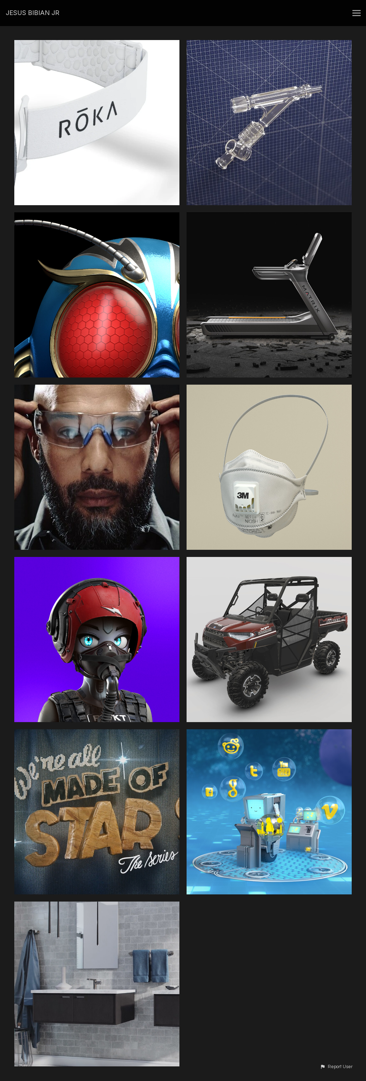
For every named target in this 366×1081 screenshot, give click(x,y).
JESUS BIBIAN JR (32, 12)
